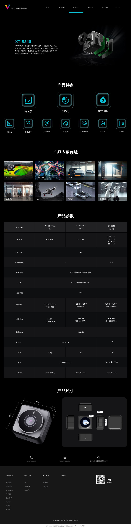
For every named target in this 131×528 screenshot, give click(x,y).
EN (119, 7)
